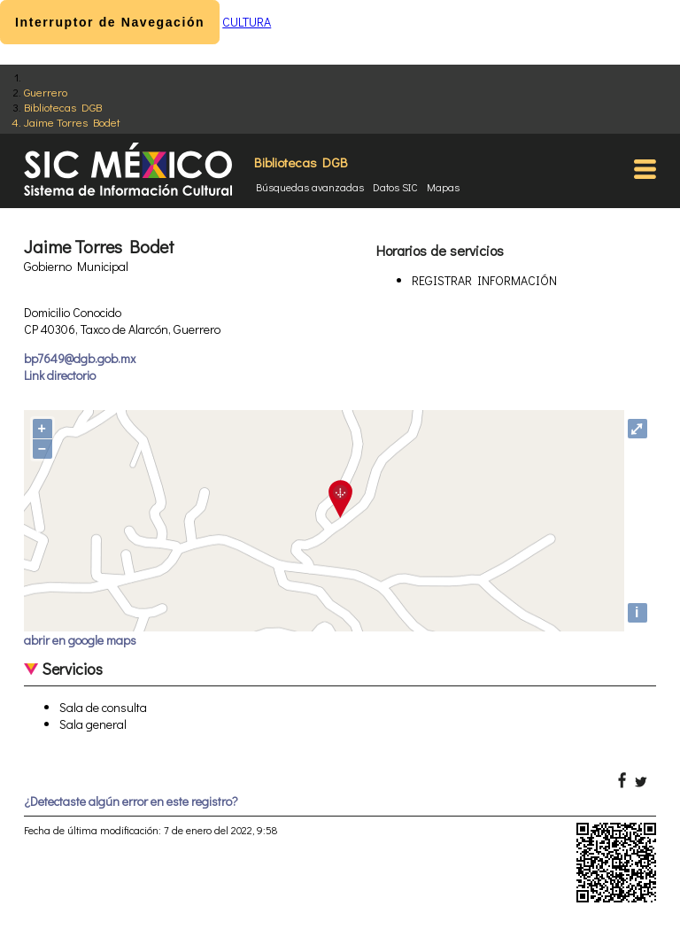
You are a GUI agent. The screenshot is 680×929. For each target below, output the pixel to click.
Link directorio (60, 375)
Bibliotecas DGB (63, 106)
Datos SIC (395, 187)
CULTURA (246, 21)
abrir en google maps (80, 639)
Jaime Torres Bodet (72, 121)
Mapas (443, 187)
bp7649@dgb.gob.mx (79, 358)
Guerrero (45, 91)
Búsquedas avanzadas (310, 187)
